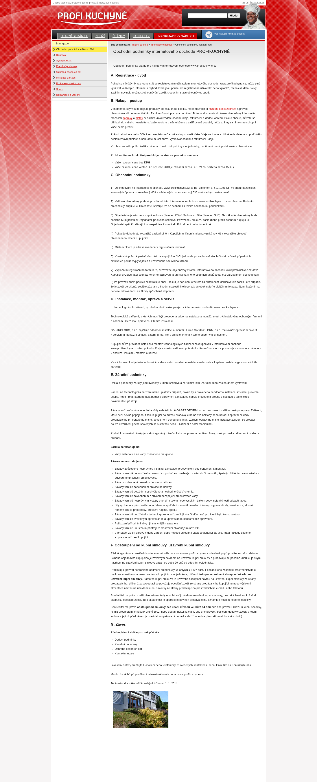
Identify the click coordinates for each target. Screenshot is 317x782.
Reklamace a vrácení (68, 94)
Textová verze (257, 2)
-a (247, 2)
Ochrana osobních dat (68, 72)
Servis (59, 89)
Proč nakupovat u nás (68, 83)
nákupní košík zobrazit (222, 108)
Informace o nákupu (175, 36)
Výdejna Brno (64, 60)
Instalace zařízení (66, 77)
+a (244, 2)
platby (139, 118)
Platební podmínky (66, 66)
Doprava (61, 55)
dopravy (128, 118)
